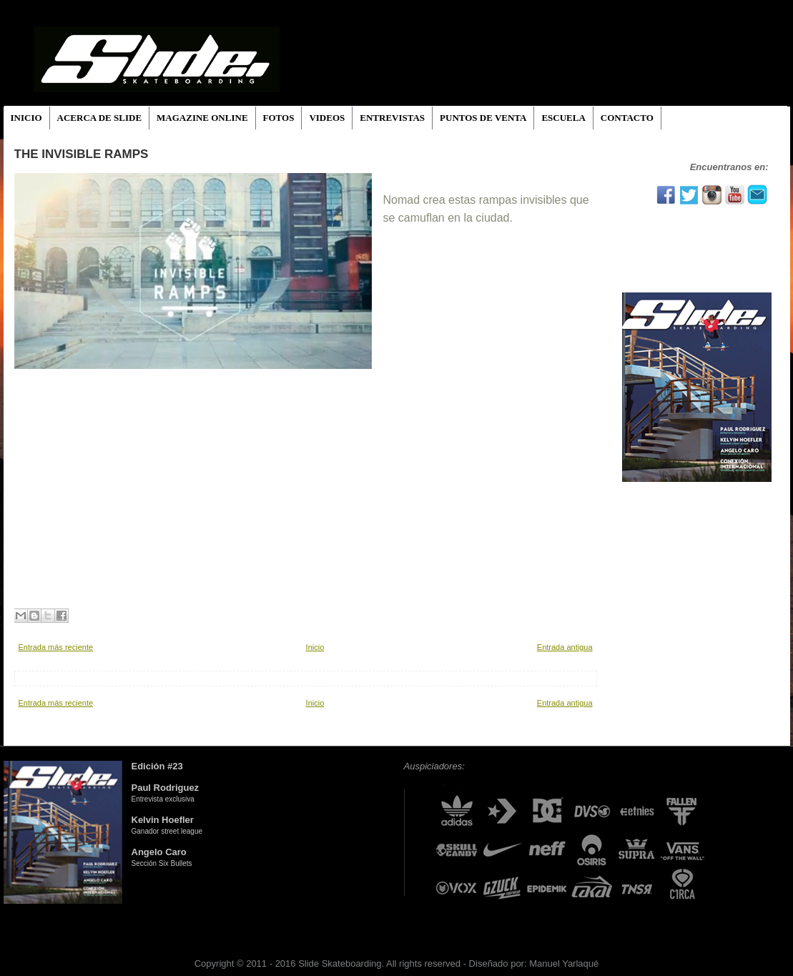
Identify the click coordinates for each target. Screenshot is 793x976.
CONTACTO (627, 117)
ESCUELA (563, 117)
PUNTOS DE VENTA (483, 117)
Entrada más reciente (56, 647)
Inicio (315, 647)
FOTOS (279, 117)
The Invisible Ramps (81, 154)
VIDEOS (327, 117)
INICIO (26, 117)
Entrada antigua (565, 647)
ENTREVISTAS (392, 117)
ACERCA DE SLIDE (99, 117)
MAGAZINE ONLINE (202, 117)
